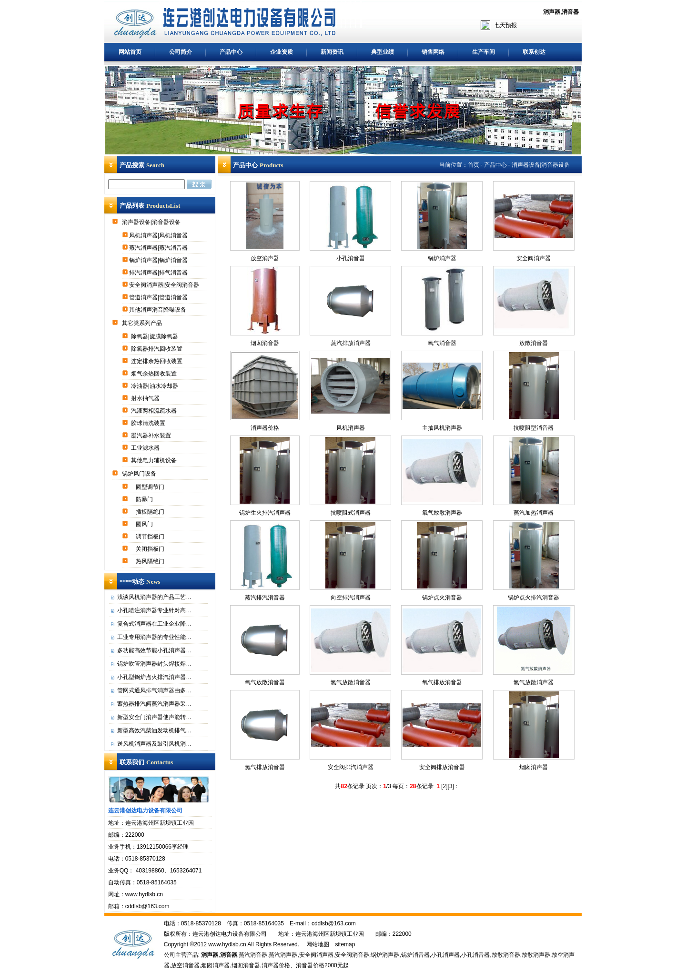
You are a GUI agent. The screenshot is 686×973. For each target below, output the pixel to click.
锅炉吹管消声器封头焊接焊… (154, 663)
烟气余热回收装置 (154, 373)
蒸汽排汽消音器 (265, 597)
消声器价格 (265, 428)
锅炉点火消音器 (442, 597)
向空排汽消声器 (351, 597)
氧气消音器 (442, 343)
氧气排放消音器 (442, 682)
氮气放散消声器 (534, 682)
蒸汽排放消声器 (351, 343)
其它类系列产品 (142, 323)
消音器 (570, 12)
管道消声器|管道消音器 (159, 297)
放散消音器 (533, 343)
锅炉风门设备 (140, 473)
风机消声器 (350, 428)
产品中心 (231, 52)
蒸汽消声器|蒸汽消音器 (159, 247)
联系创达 (534, 52)
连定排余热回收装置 (157, 361)
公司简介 (180, 52)
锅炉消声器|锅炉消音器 (159, 260)
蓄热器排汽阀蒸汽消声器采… (154, 703)
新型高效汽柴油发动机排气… (154, 730)
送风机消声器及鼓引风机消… (154, 743)
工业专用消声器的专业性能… (154, 637)
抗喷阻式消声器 (351, 512)
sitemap (345, 944)
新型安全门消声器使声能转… (154, 717)
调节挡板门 (151, 536)
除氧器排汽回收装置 (157, 348)
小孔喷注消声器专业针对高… (154, 610)
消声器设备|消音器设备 (152, 222)
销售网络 (433, 52)
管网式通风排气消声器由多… (154, 690)
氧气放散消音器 (265, 682)
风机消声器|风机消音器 (159, 235)
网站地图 (317, 944)
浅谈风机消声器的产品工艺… (154, 597)
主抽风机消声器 (442, 428)
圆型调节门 (151, 487)
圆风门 (145, 524)
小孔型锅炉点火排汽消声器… (154, 677)
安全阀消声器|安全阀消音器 (165, 285)
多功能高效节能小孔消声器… (154, 650)
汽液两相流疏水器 (154, 410)
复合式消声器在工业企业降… (154, 623)
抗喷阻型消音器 (534, 428)
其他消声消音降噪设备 (158, 309)
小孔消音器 (350, 258)
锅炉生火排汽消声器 (265, 512)
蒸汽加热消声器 (534, 512)
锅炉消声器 (442, 258)
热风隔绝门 (151, 561)
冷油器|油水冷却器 (155, 386)
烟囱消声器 (533, 767)
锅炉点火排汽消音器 (533, 597)
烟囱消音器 (265, 343)
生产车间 (483, 52)
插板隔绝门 (151, 511)
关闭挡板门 (151, 549)
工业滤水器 (146, 448)
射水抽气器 (146, 398)
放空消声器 (265, 258)
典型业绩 (382, 52)
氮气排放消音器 (265, 767)
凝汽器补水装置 (151, 435)
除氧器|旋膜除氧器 (155, 336)
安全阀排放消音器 (442, 767)
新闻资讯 (332, 52)
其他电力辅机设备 (154, 460)
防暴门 (145, 499)
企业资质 (281, 52)
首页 (473, 165)
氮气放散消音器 (351, 682)
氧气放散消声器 (442, 512)
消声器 (551, 12)
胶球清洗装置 (149, 423)
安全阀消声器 (533, 258)
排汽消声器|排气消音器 (159, 272)
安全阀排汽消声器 (350, 767)
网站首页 (130, 52)
